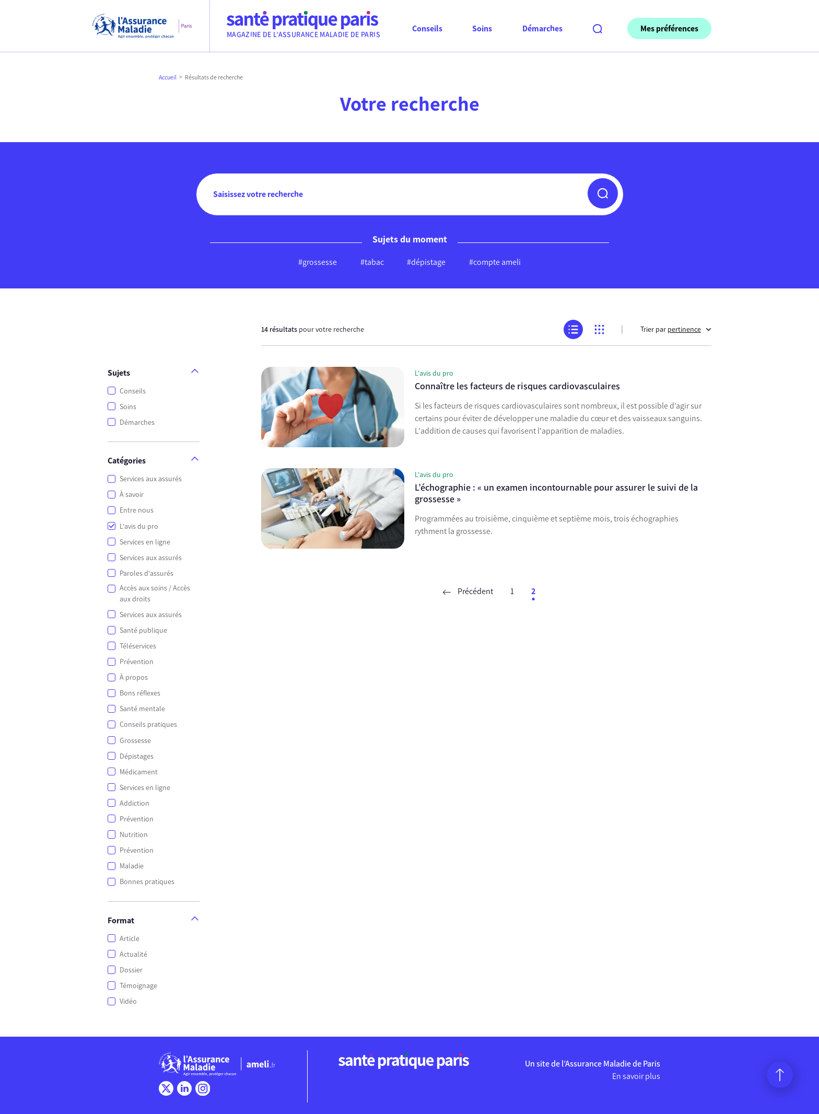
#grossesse (317, 262)
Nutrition (134, 834)
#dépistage (426, 262)
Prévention (137, 661)
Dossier (131, 970)
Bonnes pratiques (147, 881)
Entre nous (137, 510)
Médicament (139, 772)
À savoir (132, 494)
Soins (128, 406)
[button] (602, 193)
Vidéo (128, 1001)
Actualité (133, 954)
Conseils (133, 391)
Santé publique (143, 630)
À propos (134, 677)
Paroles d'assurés (146, 573)
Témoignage (138, 985)
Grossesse (135, 740)
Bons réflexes (140, 693)
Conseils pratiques (148, 724)
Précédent (468, 591)
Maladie (132, 866)
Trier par (675, 329)
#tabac (372, 262)
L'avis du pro (139, 526)
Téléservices (138, 646)
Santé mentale (142, 708)
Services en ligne (145, 542)
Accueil (168, 77)
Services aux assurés (151, 478)
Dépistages (137, 756)
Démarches (137, 422)
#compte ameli (495, 262)
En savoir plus (636, 1076)
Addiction (134, 803)
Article (129, 938)
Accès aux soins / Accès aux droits (155, 594)
